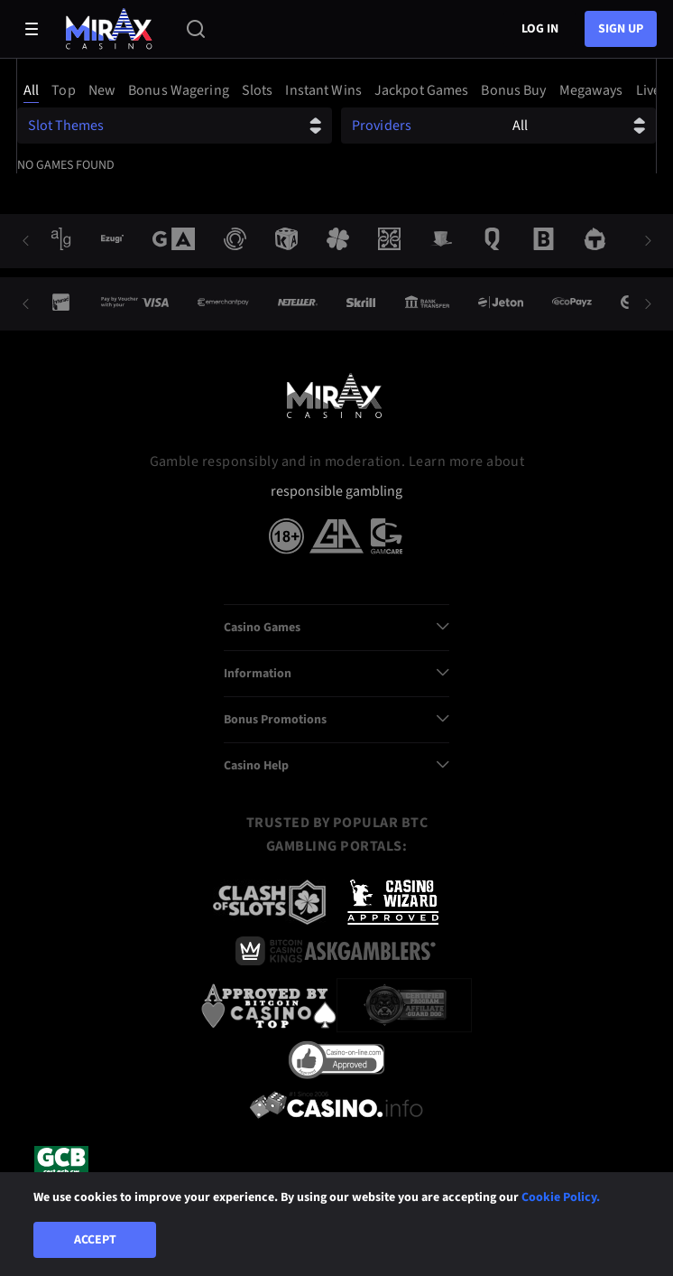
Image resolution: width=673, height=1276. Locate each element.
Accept (95, 1240)
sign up (620, 29)
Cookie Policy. (560, 1197)
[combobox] (336, 90)
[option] (34, 90)
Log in (539, 29)
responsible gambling (336, 491)
